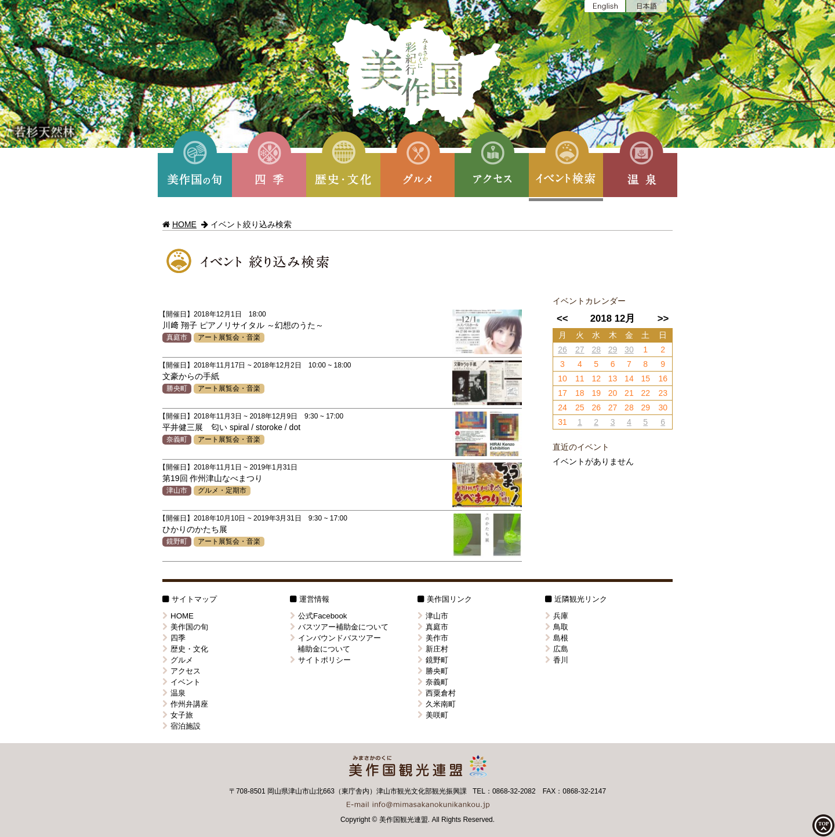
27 (579, 349)
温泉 (174, 693)
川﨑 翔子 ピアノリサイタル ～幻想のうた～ (243, 325)
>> (663, 318)
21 (629, 393)
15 (645, 378)
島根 (556, 638)
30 (629, 349)
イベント (181, 682)
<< (562, 318)
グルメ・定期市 (222, 490)
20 (613, 393)
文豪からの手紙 (190, 376)
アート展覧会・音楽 (229, 337)
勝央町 (176, 388)
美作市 (433, 638)
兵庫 (556, 616)
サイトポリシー (320, 660)
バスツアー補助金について (339, 627)
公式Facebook (318, 616)
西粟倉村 (437, 693)
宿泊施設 (181, 726)
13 (613, 378)
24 (562, 407)
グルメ (177, 660)
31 (562, 422)
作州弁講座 (185, 704)
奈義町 (176, 439)
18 (579, 393)
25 (579, 407)
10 (562, 378)
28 (596, 349)
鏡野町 (176, 541)
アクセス (181, 671)
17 (562, 393)
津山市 (176, 490)
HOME (184, 224)
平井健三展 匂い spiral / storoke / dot (231, 427)
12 (596, 378)
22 (645, 393)
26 (562, 349)
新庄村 (433, 649)
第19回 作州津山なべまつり (212, 478)
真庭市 (176, 337)
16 (662, 378)
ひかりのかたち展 (194, 529)
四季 (174, 638)
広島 (556, 649)
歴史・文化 (185, 649)
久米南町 (437, 704)
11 (579, 378)
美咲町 (433, 715)
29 (613, 349)
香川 (556, 660)
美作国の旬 (185, 627)
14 (629, 378)
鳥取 (556, 627)
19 (596, 393)
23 (662, 393)
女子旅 (177, 715)
